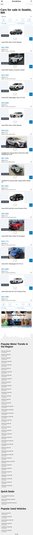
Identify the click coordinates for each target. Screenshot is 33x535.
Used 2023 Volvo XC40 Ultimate (11, 42)
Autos (2, 4)
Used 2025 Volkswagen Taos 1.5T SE (13, 97)
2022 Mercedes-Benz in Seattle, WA (8, 462)
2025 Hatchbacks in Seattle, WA (7, 441)
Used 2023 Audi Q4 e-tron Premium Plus (14, 208)
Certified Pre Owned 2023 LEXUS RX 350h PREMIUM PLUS (14, 153)
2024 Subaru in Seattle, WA (6, 393)
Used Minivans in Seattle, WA (6, 527)
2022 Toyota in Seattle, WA (6, 431)
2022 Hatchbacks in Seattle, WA (7, 445)
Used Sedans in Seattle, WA (6, 517)
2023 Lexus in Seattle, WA (6, 390)
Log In (27, 4)
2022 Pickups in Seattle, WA (6, 465)
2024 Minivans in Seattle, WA (6, 476)
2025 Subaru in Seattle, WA (6, 421)
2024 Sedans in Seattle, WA (6, 379)
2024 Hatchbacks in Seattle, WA (7, 417)
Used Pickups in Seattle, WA (6, 524)
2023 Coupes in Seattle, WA (6, 483)
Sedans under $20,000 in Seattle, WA (8, 500)
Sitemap (16, 534)
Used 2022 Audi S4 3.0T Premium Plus (13, 291)
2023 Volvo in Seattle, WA (6, 383)
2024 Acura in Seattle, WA (6, 424)
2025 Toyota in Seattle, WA (6, 365)
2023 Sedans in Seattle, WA (6, 372)
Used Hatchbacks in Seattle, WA (7, 521)
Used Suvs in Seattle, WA (6, 514)
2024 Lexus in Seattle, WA (6, 403)
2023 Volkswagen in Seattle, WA (7, 414)
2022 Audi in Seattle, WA (5, 448)
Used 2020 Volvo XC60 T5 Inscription (13, 236)
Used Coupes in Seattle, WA (6, 531)
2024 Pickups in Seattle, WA (6, 434)
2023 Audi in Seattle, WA (5, 400)
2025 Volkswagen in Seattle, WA (7, 410)
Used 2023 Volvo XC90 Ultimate (11, 125)
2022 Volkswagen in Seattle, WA (7, 455)
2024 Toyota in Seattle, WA (6, 362)
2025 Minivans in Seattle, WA (6, 479)
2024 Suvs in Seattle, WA (6, 355)
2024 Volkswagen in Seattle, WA (7, 407)
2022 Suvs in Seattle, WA (6, 369)
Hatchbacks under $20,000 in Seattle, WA (9, 503)
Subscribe (30, 4)
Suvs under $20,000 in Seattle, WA (7, 496)
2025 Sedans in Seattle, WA (6, 386)
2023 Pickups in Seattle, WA (6, 438)
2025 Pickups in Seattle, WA (6, 459)
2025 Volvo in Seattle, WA (6, 428)
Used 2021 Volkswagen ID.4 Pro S (12, 264)
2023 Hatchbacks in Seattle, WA (7, 452)
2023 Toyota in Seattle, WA (6, 376)
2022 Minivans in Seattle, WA (6, 486)
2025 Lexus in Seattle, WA (6, 396)
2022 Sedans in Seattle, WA (6, 469)
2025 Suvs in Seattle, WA (6, 352)
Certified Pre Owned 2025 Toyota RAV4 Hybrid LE (16, 181)
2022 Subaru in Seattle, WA (6, 472)
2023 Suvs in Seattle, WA (6, 359)
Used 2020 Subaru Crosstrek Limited (13, 70)
